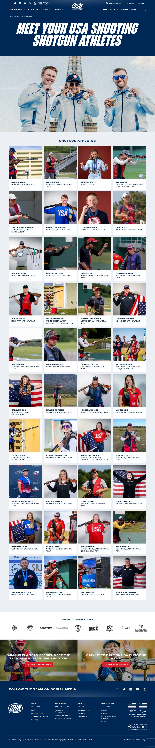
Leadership (82, 716)
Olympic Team (84, 710)
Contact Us (36, 707)
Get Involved (17, 10)
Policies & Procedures (60, 711)
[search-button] (145, 9)
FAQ (33, 710)
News (59, 10)
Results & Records (63, 715)
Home (11, 16)
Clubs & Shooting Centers (108, 717)
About (47, 10)
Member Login (115, 3)
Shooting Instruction (63, 718)
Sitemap (34, 720)
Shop (134, 10)
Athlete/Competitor (63, 707)
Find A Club (129, 3)
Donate (114, 10)
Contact (141, 3)
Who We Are (83, 707)
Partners (81, 713)
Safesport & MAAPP (39, 716)
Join (104, 10)
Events (125, 10)
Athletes (34, 10)
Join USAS (105, 707)
